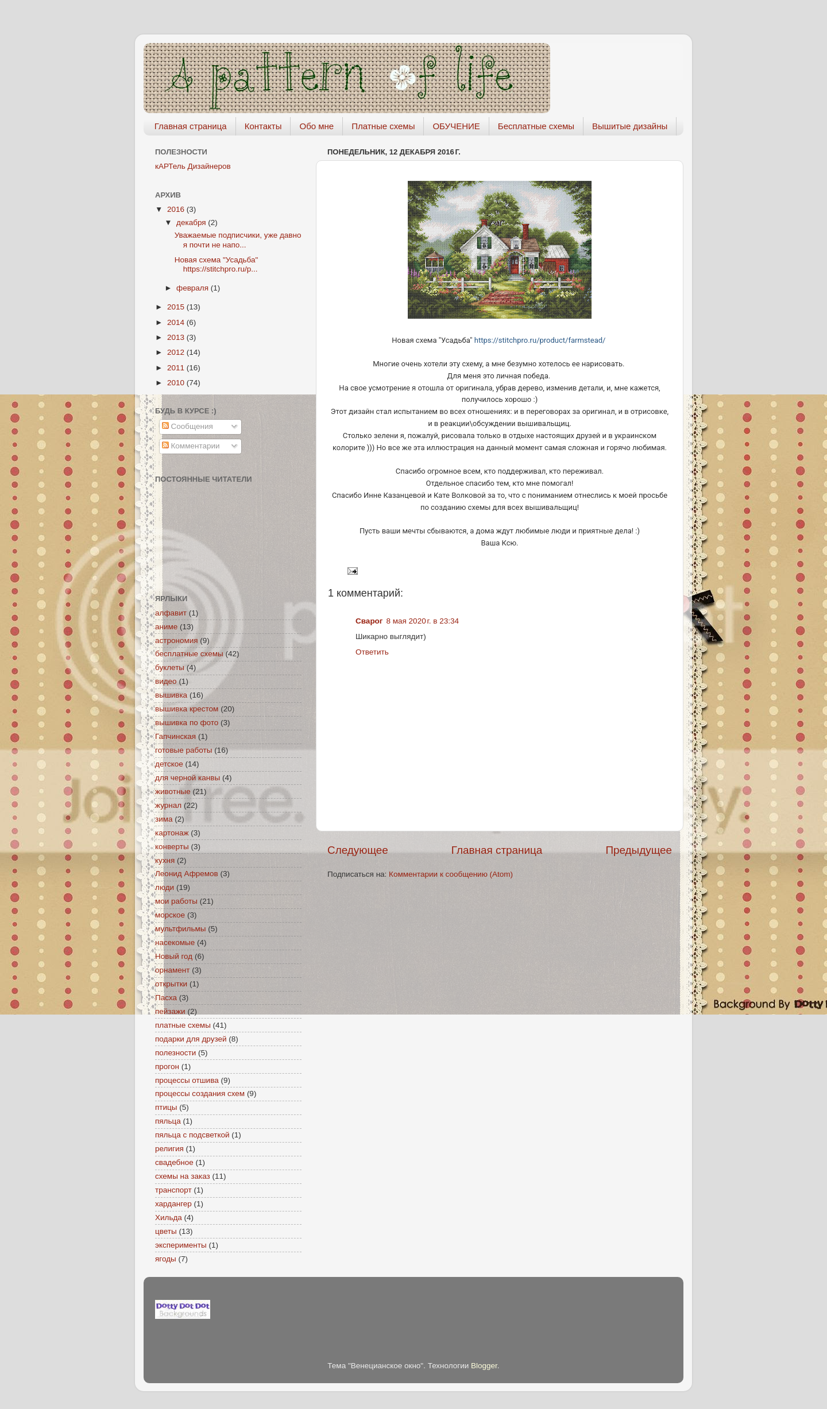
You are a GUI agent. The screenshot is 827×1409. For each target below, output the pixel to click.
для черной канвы (187, 777)
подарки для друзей (191, 1039)
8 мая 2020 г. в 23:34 (423, 621)
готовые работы (183, 750)
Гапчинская (175, 736)
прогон (167, 1066)
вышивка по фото (186, 722)
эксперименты (181, 1245)
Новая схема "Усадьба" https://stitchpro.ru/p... (216, 264)
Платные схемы (383, 126)
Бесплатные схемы (536, 126)
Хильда (168, 1217)
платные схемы (183, 1025)
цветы (166, 1231)
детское (169, 764)
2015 (177, 307)
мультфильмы (180, 928)
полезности (175, 1052)
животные (173, 791)
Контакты (263, 126)
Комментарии (191, 446)
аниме (166, 626)
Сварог (369, 621)
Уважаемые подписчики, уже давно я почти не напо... (238, 240)
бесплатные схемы (189, 653)
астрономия (176, 640)
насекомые (175, 942)
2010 (177, 382)
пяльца (168, 1121)
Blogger (484, 1365)
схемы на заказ (182, 1176)
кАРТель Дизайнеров (193, 166)
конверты (172, 846)
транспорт (173, 1190)
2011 (177, 367)
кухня (165, 860)
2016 (177, 209)
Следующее (357, 850)
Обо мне (316, 126)
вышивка (171, 695)
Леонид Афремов (186, 873)
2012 (177, 352)
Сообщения (187, 426)
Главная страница (190, 126)
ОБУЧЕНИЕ (456, 126)
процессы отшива (187, 1080)
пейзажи (170, 1011)
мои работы (176, 901)
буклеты (169, 667)
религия (169, 1148)
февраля (193, 288)
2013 (177, 337)
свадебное (174, 1162)
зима (164, 819)
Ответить (372, 652)
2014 (177, 322)
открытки (171, 984)
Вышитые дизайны (629, 126)
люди (164, 887)
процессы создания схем (200, 1093)
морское (170, 915)
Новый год (173, 956)
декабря (192, 222)
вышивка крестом (186, 708)
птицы (166, 1107)
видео (166, 681)
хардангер (173, 1203)
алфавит (171, 613)
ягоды (165, 1259)
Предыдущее (638, 850)
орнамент (172, 970)
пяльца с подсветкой (192, 1135)
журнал (168, 805)
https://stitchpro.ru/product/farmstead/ (540, 340)
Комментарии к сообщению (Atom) (451, 874)
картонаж (171, 833)
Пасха (166, 997)
